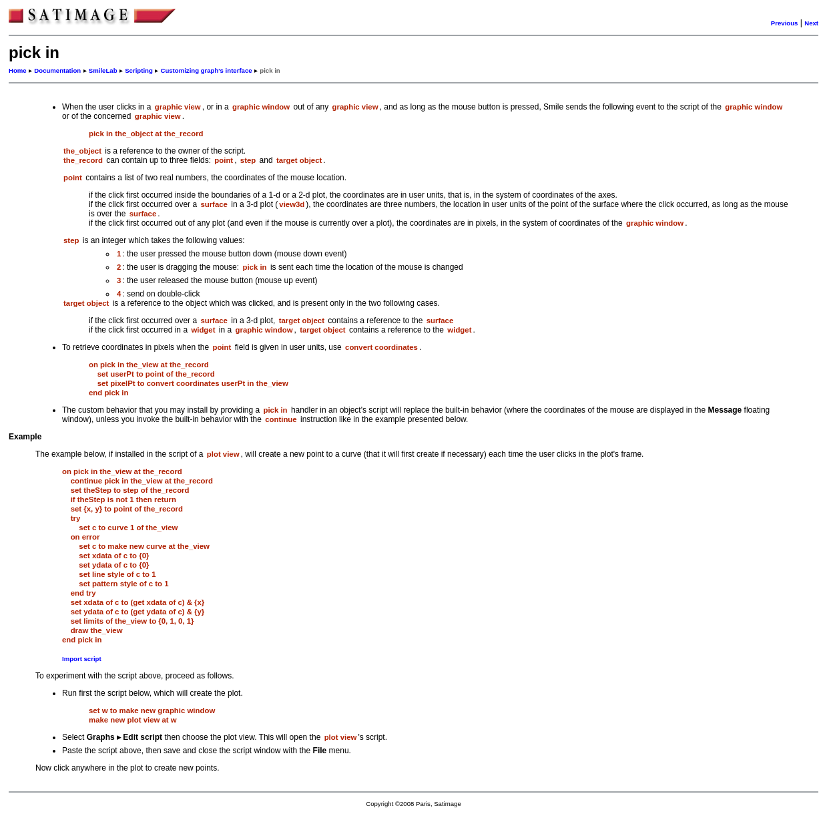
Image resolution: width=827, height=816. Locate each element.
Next (811, 23)
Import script (81, 658)
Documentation (57, 70)
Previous (784, 23)
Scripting (139, 70)
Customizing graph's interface (206, 70)
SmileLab (103, 70)
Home (18, 70)
